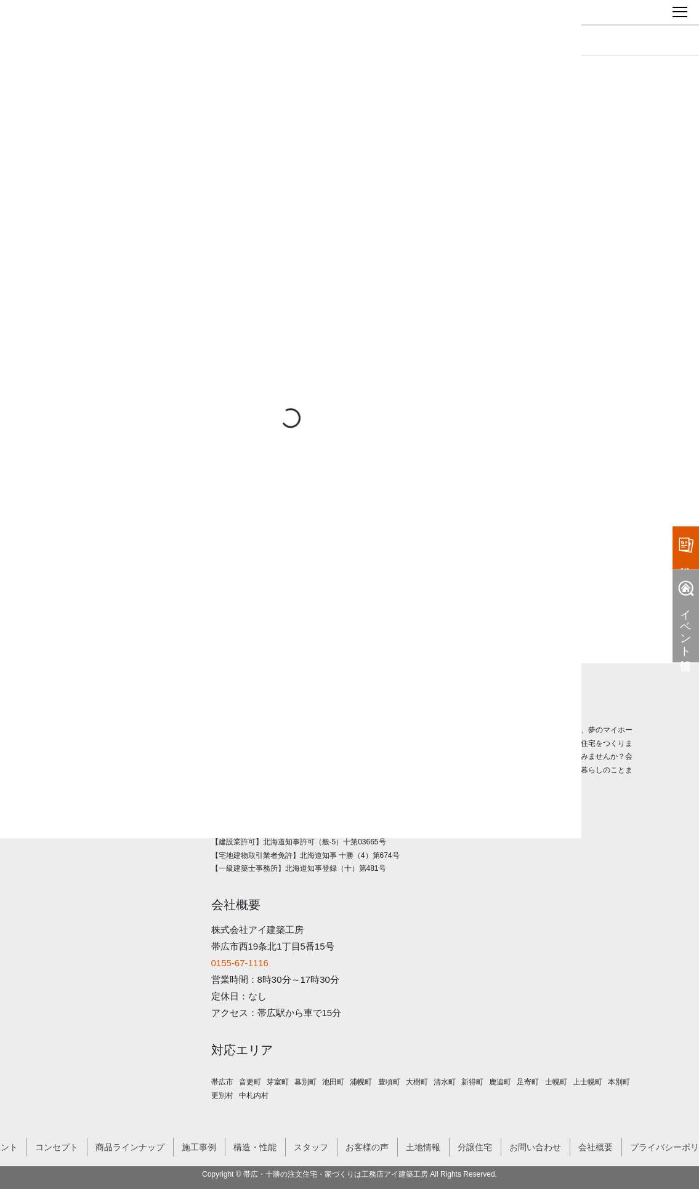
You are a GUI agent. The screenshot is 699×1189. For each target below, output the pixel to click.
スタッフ (311, 1147)
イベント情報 (686, 616)
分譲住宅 (475, 1147)
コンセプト (56, 1147)
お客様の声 (367, 1147)
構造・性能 (255, 1147)
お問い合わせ (535, 1147)
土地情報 (423, 1147)
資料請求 (686, 545)
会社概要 (595, 1147)
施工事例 (199, 1147)
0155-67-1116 (240, 963)
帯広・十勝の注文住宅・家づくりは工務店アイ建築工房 (335, 1174)
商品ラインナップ (129, 1147)
